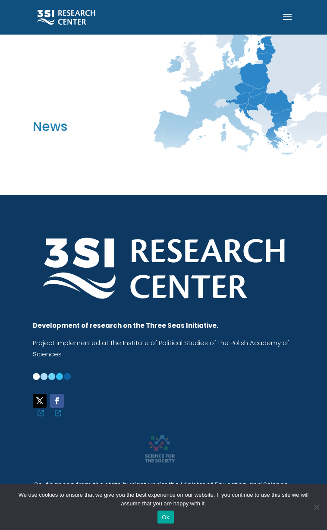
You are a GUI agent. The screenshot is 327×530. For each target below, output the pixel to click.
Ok (165, 517)
